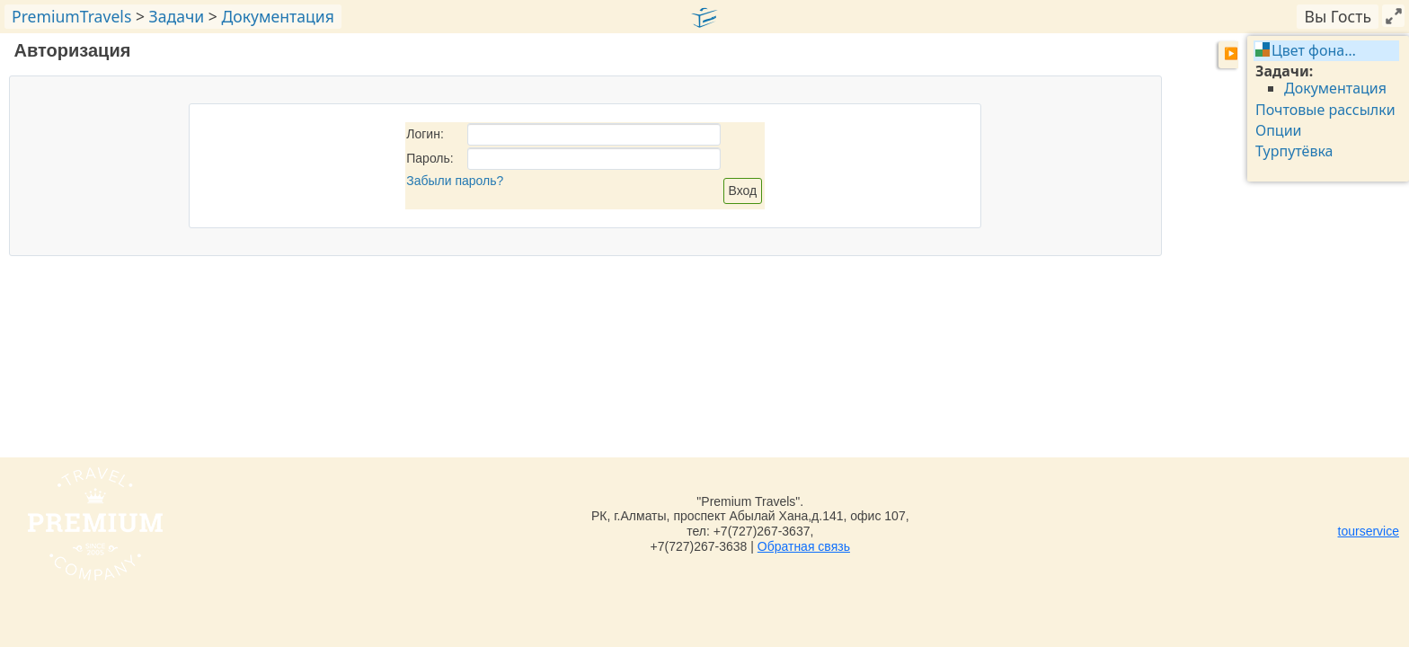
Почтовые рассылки (1325, 110)
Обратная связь (804, 546)
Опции (1278, 130)
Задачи (177, 16)
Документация (277, 16)
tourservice (1368, 531)
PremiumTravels (71, 16)
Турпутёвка (1294, 151)
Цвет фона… (1314, 50)
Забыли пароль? (454, 180)
